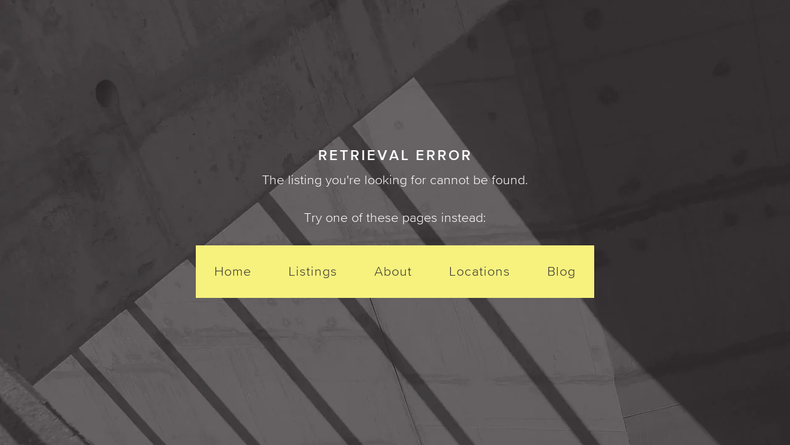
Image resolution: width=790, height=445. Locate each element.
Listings (312, 271)
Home (232, 271)
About (393, 271)
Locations (479, 271)
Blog (561, 271)
